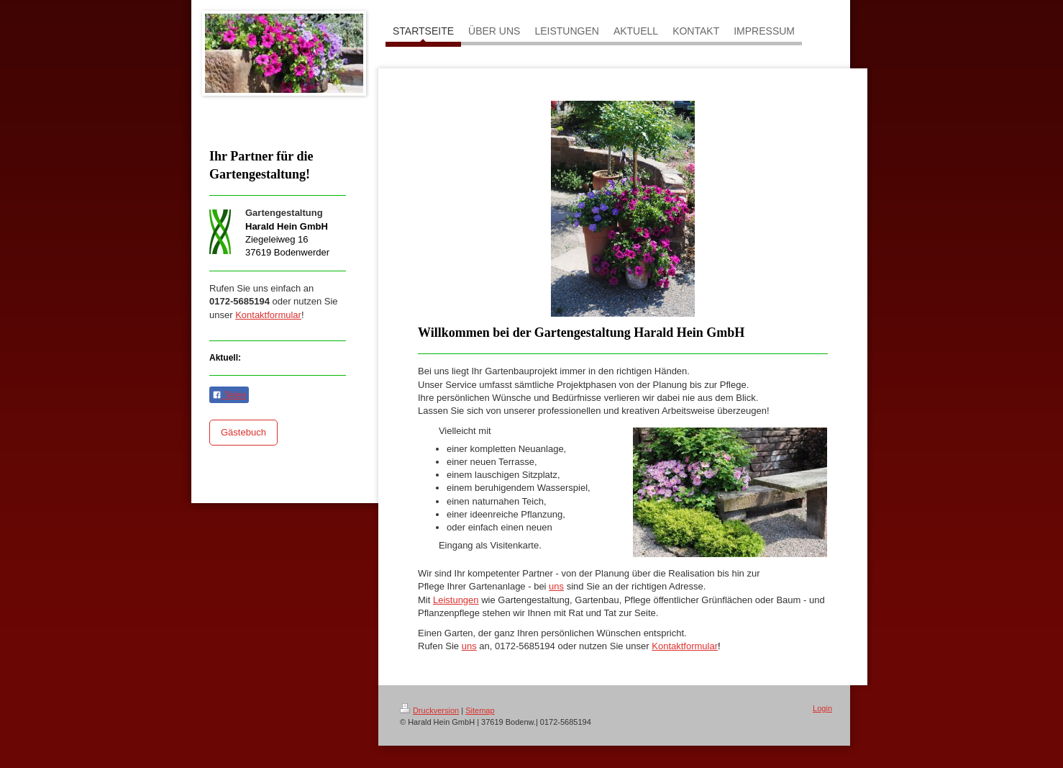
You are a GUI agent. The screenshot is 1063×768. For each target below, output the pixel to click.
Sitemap (479, 710)
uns (469, 646)
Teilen (229, 395)
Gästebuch (243, 432)
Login (822, 708)
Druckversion (429, 710)
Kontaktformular (268, 315)
